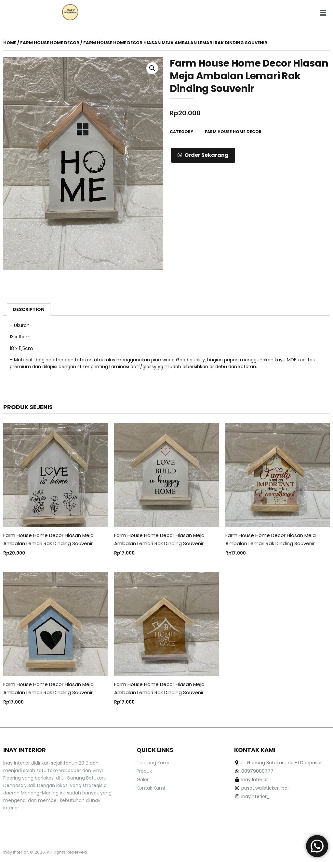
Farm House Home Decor (49, 43)
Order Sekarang (206, 155)
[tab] (28, 309)
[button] (322, 13)
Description (29, 309)
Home (9, 43)
